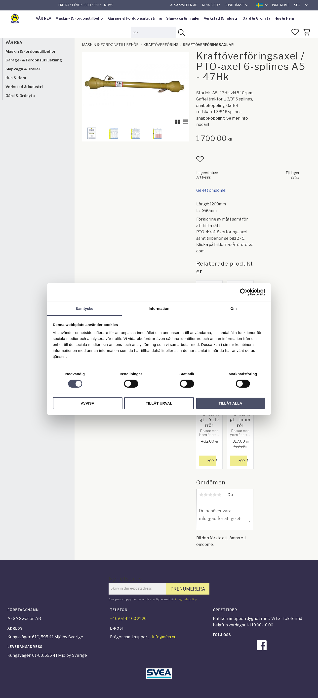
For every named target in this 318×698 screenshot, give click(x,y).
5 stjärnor (219, 494)
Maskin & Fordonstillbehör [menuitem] (30, 51)
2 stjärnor (205, 494)
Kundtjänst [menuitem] (234, 5)
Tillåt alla (230, 403)
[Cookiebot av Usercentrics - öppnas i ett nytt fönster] (243, 292)
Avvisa (87, 403)
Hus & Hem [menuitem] (284, 18)
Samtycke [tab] (84, 308)
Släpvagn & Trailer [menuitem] (183, 18)
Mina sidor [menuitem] (211, 5)
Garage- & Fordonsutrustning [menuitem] (33, 60)
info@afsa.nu (164, 637)
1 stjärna (201, 494)
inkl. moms (280, 5)
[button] (295, 32)
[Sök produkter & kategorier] (153, 32)
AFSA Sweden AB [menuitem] (183, 5)
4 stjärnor (214, 494)
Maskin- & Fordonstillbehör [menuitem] (79, 18)
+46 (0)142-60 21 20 (128, 618)
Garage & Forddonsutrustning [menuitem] (135, 18)
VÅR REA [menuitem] (43, 18)
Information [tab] (159, 308)
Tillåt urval (159, 403)
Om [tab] (233, 308)
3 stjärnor (210, 494)
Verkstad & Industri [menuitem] (221, 18)
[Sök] (181, 32)
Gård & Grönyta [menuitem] (256, 18)
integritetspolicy (186, 599)
